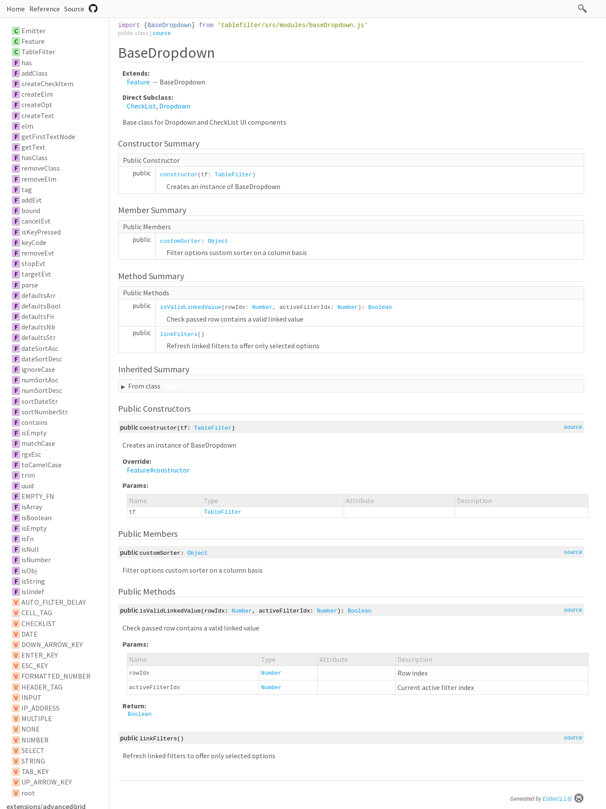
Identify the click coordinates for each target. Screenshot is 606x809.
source (162, 33)
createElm (37, 94)
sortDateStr (39, 401)
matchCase (38, 443)
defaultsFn (37, 316)
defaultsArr (38, 295)
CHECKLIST (38, 623)
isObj (29, 570)
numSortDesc (41, 390)
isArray (31, 506)
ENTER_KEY (39, 655)
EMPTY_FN (37, 496)
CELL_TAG (36, 612)
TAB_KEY (35, 771)
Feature (33, 41)
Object (218, 241)
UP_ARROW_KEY (46, 781)
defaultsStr (38, 337)
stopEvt (33, 263)
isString (33, 581)
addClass (34, 73)
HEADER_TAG (42, 687)
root (28, 792)
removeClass (40, 168)
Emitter (33, 30)
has (26, 62)
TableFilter (38, 51)
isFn (27, 538)
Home (16, 8)
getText (33, 147)
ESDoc (563, 798)
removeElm (38, 179)
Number (262, 307)
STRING (33, 760)
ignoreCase (38, 369)
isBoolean (36, 517)
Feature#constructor (158, 470)
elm (27, 126)
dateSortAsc (39, 348)
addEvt (31, 200)
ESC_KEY (34, 665)
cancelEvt (36, 221)
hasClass (34, 157)
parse (29, 284)
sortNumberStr (44, 411)
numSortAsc (39, 379)
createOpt (36, 104)
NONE (30, 729)
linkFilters (179, 334)
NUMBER (35, 739)
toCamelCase (41, 464)
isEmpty (33, 432)
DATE (29, 634)
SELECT (33, 750)
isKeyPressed (41, 232)
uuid (27, 485)
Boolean (380, 307)
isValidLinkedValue (190, 307)
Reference (44, 8)
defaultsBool (41, 305)
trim (28, 475)
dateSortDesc (41, 358)
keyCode (33, 242)
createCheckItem (47, 83)
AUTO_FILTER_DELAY (53, 602)
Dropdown (174, 106)
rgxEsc (31, 454)
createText (37, 115)
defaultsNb (38, 326)
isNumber (36, 559)
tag (26, 189)
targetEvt (36, 274)
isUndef (32, 591)
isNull (30, 549)
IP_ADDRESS (40, 708)
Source (74, 8)
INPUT (31, 697)
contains (34, 422)
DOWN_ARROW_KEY (52, 644)
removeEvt (37, 253)
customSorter (180, 241)
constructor (179, 175)
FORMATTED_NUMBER (56, 676)
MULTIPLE (36, 718)
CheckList (141, 106)
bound (30, 210)
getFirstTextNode (48, 136)
